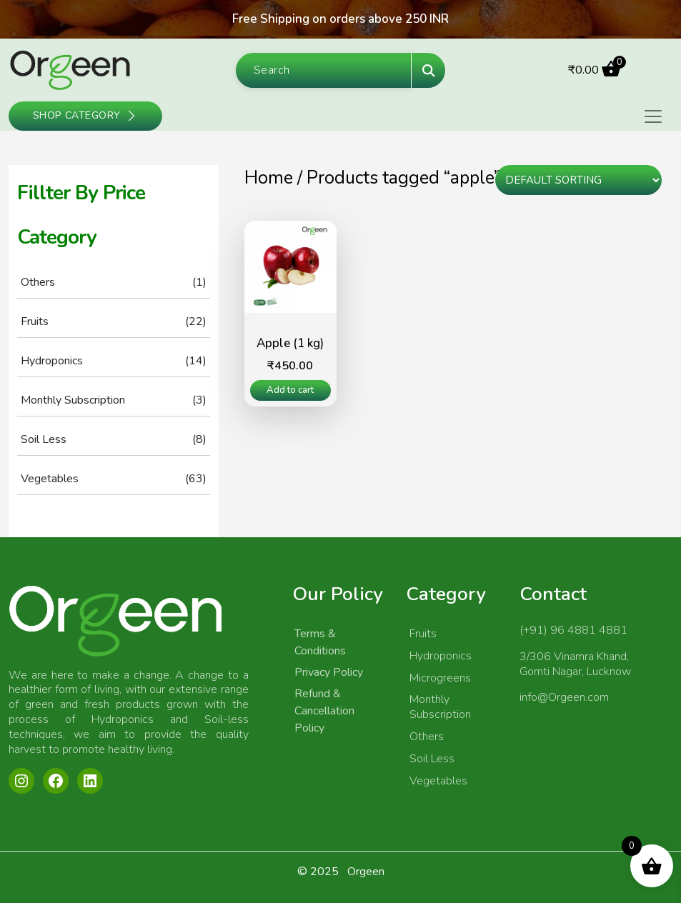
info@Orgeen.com (564, 697)
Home (268, 178)
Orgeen (365, 871)
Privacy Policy (328, 672)
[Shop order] (578, 180)
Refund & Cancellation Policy (324, 711)
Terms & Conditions (320, 642)
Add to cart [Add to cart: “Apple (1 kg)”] (290, 390)
